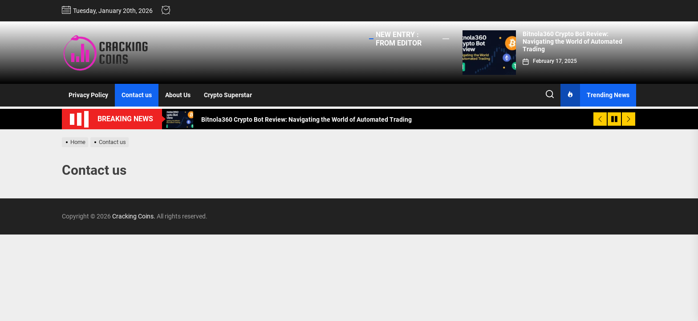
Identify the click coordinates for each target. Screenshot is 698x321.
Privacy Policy (88, 95)
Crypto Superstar (228, 95)
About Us (178, 95)
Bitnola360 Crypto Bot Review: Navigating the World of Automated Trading (572, 41)
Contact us (137, 95)
